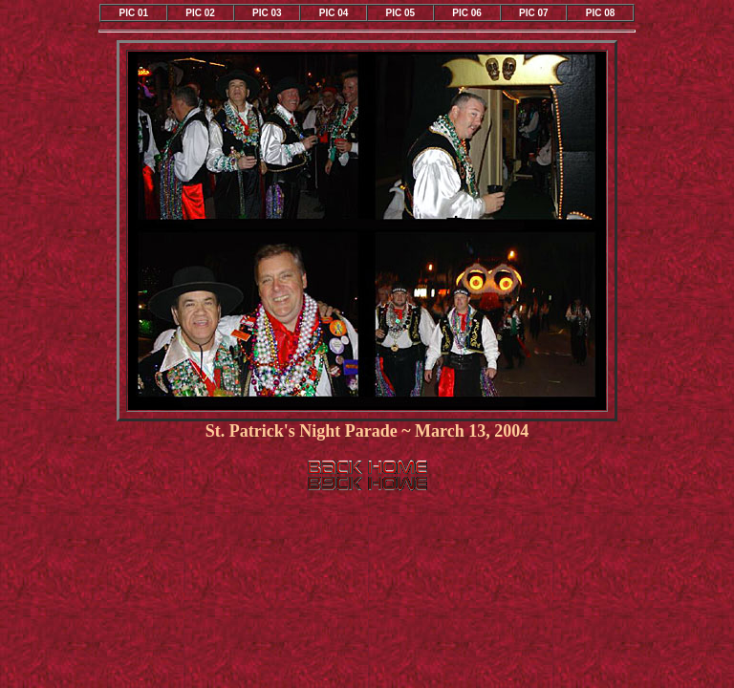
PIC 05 (401, 13)
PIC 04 (334, 13)
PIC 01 (134, 13)
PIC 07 (534, 13)
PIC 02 (200, 13)
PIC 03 (267, 13)
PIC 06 (467, 13)
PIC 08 (600, 13)
